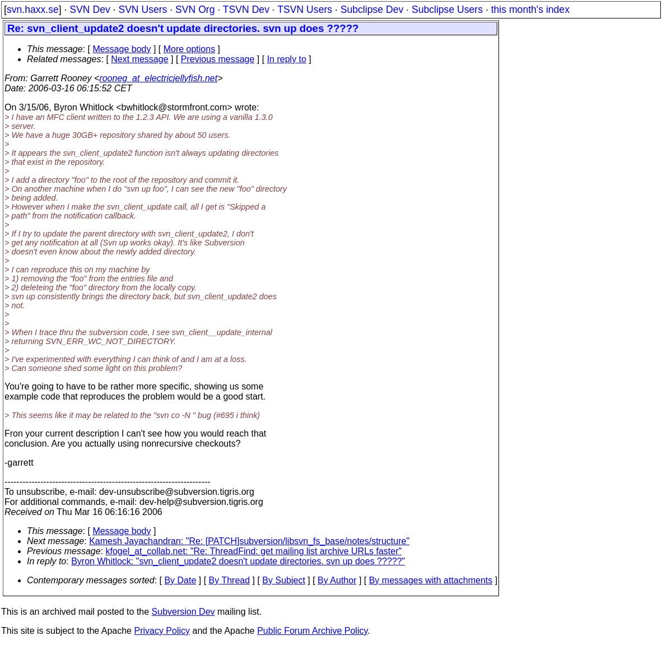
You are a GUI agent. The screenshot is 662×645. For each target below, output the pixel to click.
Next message (139, 59)
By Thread (229, 580)
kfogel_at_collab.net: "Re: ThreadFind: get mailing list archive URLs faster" (254, 551)
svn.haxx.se (33, 9)
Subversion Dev (183, 611)
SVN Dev (89, 9)
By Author (337, 580)
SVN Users (142, 9)
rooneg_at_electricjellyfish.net (158, 78)
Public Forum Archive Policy (312, 630)
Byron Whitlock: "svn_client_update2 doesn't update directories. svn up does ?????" (238, 561)
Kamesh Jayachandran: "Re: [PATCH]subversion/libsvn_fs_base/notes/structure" (249, 541)
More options (190, 49)
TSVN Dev (246, 9)
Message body (121, 49)
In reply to (286, 59)
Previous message (218, 59)
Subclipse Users (447, 9)
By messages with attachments (431, 580)
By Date (180, 580)
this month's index (530, 9)
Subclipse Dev (372, 9)
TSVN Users (304, 9)
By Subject (283, 580)
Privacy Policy (162, 630)
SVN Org (195, 9)
